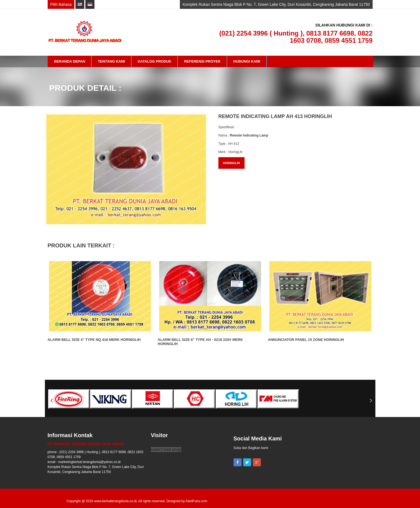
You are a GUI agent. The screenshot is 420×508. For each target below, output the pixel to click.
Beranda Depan (69, 61)
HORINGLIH (231, 163)
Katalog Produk (154, 61)
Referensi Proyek (202, 61)
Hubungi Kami (246, 61)
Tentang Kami (111, 61)
